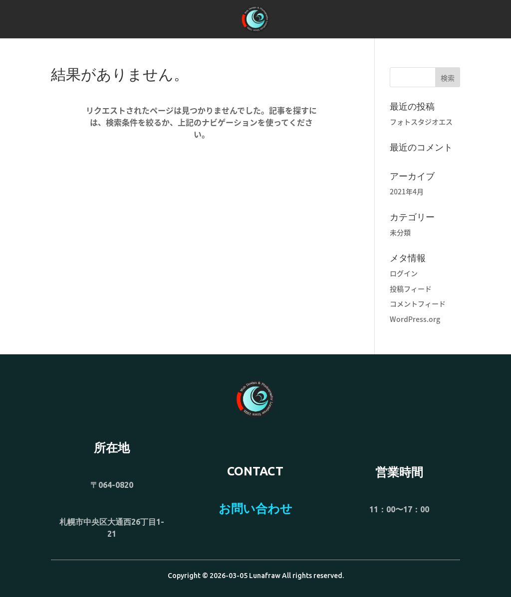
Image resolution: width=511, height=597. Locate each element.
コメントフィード (418, 303)
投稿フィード (411, 289)
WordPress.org (415, 319)
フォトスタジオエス (421, 122)
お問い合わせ (255, 508)
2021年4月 (407, 191)
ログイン (404, 273)
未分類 (400, 232)
